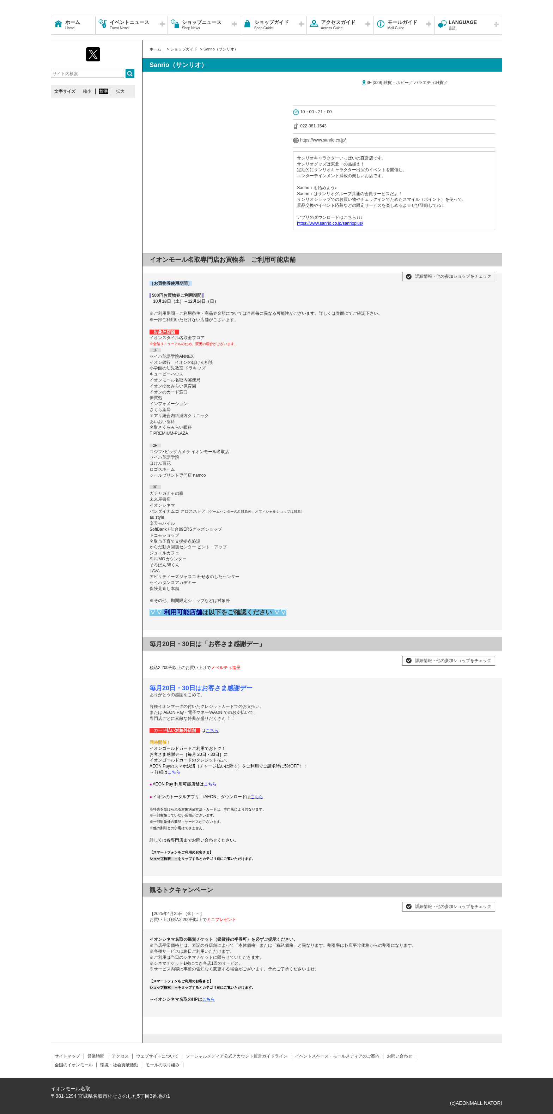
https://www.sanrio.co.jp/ (323, 140)
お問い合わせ (399, 1056)
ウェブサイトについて (157, 1056)
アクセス (120, 1056)
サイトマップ (67, 1056)
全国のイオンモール (74, 1064)
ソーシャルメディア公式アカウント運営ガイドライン (236, 1056)
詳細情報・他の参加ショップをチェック (453, 276)
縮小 (87, 91)
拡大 (120, 91)
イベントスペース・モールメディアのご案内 (337, 1056)
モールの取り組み (163, 1064)
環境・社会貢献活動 (119, 1064)
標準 (103, 91)
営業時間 (95, 1056)
